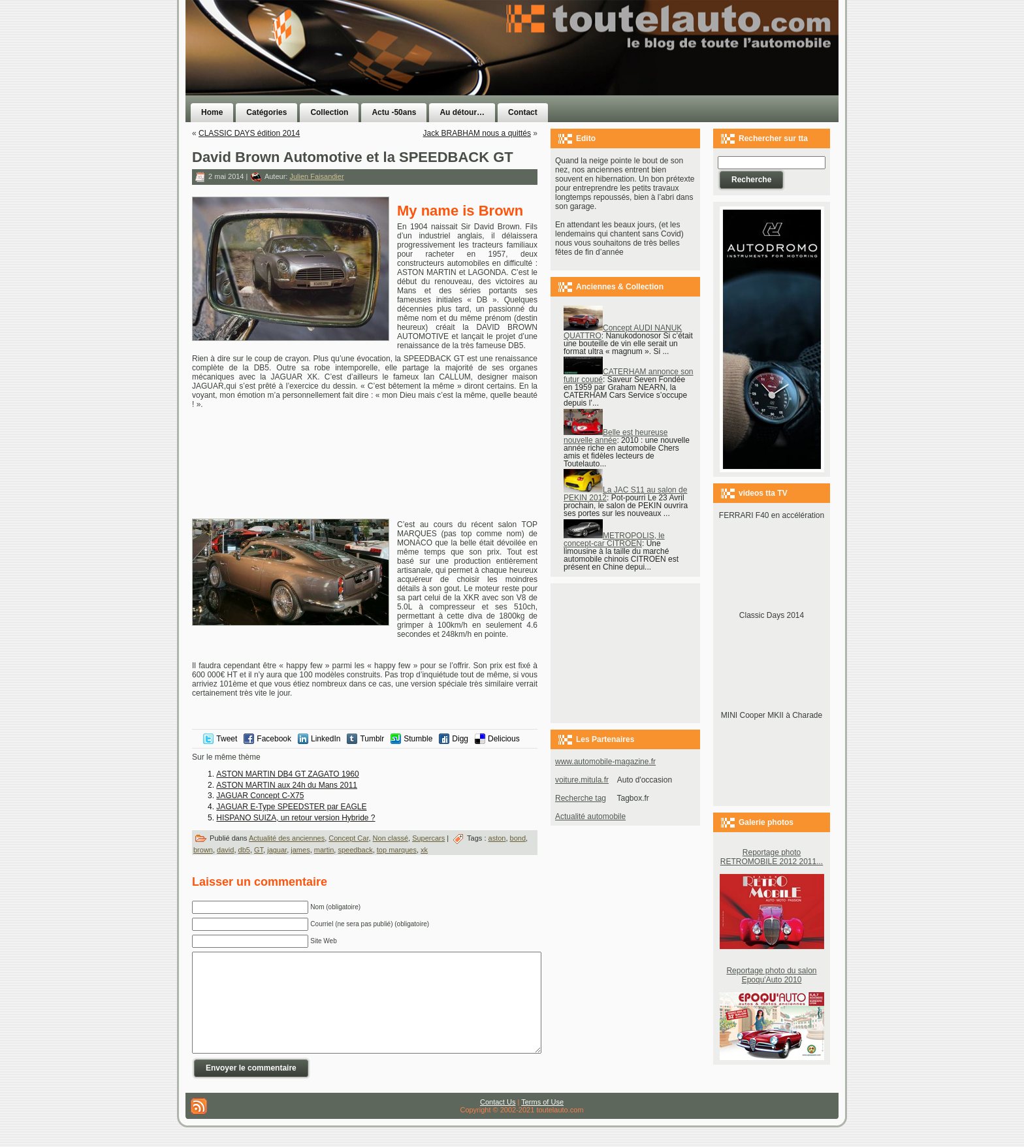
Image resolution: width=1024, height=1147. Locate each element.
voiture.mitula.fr (582, 779)
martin (324, 850)
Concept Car (348, 838)
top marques (397, 850)
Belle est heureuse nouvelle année (615, 436)
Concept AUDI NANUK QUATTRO (623, 331)
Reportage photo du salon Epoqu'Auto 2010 (771, 975)
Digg (460, 738)
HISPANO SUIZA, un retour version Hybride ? (295, 817)
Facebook (274, 738)
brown (203, 850)
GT (258, 850)
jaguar (277, 850)
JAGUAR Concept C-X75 (260, 795)
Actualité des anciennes (287, 838)
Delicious (504, 738)
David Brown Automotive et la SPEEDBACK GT (352, 157)
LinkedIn (325, 738)
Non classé (390, 838)
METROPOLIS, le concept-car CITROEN (614, 539)
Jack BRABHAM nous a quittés (477, 133)
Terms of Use (542, 1121)
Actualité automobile (590, 816)
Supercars (428, 838)
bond (518, 838)
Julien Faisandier (316, 176)
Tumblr (372, 738)
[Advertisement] (676, 73)
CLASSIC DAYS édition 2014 (249, 133)
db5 (244, 850)
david (225, 850)
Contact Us (497, 1121)
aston (497, 838)
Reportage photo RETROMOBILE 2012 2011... (771, 857)
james (300, 850)
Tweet (226, 738)
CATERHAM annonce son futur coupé (629, 375)
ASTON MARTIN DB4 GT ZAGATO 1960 (287, 774)
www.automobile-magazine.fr (605, 761)
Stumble (418, 738)
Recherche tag (580, 798)
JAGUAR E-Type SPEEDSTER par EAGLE (291, 806)
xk (424, 850)
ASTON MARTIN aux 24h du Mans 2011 (286, 785)
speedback (355, 850)
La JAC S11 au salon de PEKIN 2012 (625, 493)
